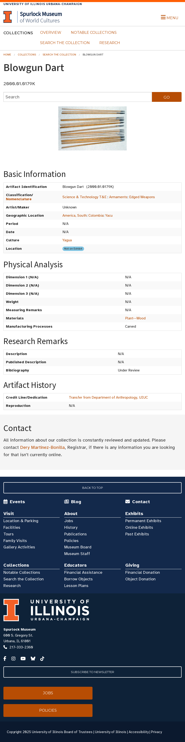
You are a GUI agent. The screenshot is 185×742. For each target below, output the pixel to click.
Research (109, 43)
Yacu (109, 215)
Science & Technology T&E (84, 197)
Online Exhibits (139, 527)
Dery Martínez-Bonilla (42, 447)
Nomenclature (19, 199)
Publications (75, 534)
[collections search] (77, 97)
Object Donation (140, 578)
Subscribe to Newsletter (92, 672)
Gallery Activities (19, 547)
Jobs (68, 520)
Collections (27, 54)
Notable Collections (94, 32)
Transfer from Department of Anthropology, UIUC (108, 397)
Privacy (156, 732)
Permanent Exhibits (143, 520)
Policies (71, 540)
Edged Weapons (142, 197)
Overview (50, 32)
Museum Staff (77, 553)
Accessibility (139, 732)
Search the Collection (65, 43)
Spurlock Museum (19, 629)
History (70, 527)
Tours (8, 534)
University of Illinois (110, 732)
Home (7, 54)
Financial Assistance (83, 572)
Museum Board (77, 547)
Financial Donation (142, 572)
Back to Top (92, 487)
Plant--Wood (135, 318)
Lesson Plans (76, 585)
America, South (74, 215)
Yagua (67, 240)
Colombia (95, 215)
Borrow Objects (78, 578)
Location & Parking (20, 520)
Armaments (118, 197)
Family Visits (15, 540)
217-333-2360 (21, 647)
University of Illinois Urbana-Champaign (42, 4)
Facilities (11, 527)
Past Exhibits (137, 534)
